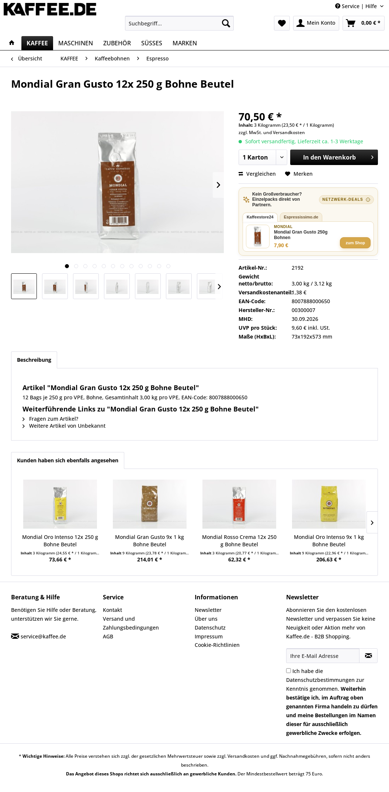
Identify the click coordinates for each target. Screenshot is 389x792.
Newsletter (208, 609)
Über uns (206, 618)
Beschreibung (34, 359)
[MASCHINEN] (75, 43)
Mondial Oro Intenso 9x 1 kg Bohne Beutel (329, 540)
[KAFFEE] (37, 43)
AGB (108, 636)
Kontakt (112, 609)
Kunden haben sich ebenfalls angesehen (67, 460)
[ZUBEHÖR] (117, 43)
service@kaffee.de (43, 636)
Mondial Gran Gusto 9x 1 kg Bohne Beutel (149, 540)
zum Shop (355, 243)
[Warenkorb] (364, 23)
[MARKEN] (184, 43)
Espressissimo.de (301, 217)
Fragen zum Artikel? (50, 418)
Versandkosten (289, 132)
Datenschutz (210, 627)
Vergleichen (257, 173)
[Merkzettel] (282, 23)
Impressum (209, 636)
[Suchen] (226, 23)
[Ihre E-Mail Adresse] (323, 655)
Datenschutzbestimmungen (320, 679)
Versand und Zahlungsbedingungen (131, 623)
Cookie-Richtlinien (217, 644)
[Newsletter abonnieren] (368, 655)
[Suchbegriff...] (179, 23)
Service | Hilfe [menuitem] (356, 6)
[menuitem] (179, 23)
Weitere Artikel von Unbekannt (63, 425)
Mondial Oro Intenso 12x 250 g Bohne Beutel (60, 540)
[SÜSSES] (151, 43)
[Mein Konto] (316, 23)
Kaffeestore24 (260, 217)
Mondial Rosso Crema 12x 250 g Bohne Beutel (239, 540)
